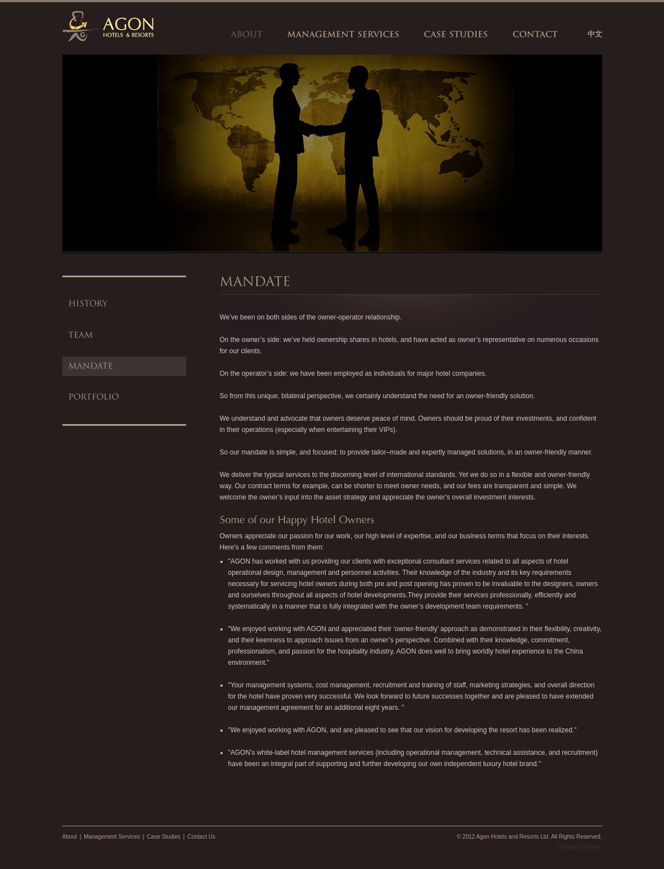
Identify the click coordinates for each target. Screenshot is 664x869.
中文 (595, 34)
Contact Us (201, 837)
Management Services (112, 837)
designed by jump (580, 847)
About (69, 837)
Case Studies (163, 837)
